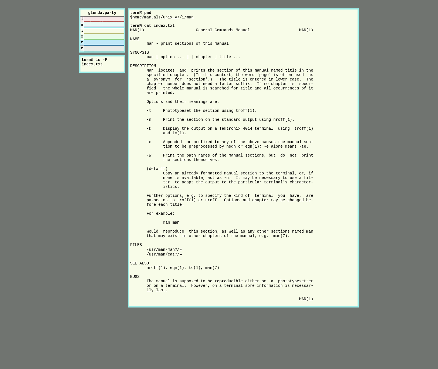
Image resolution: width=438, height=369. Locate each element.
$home (136, 18)
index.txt (92, 65)
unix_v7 (171, 18)
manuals (152, 18)
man (190, 18)
